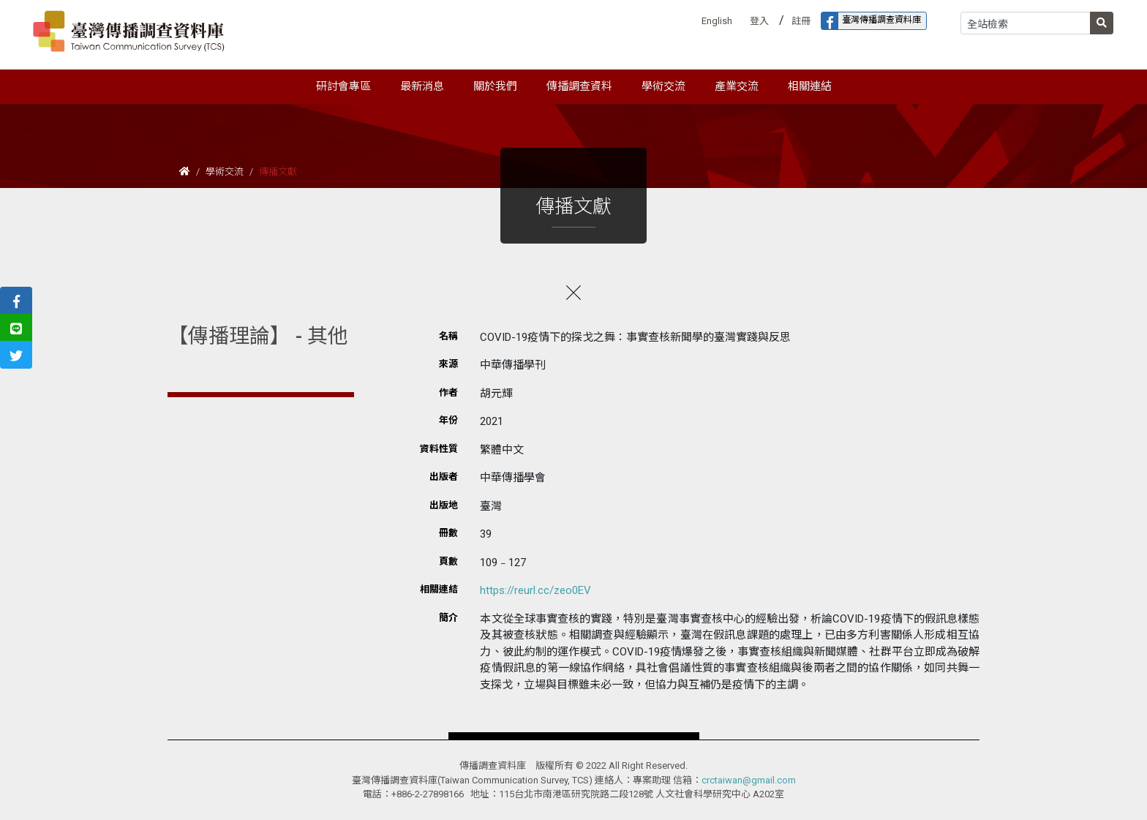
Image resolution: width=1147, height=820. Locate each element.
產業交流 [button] (737, 86)
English (717, 20)
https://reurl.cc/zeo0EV (535, 590)
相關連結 (810, 86)
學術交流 (225, 171)
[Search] (1025, 23)
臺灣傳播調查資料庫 (871, 20)
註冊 (801, 20)
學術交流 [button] (663, 86)
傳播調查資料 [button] (579, 86)
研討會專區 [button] (343, 86)
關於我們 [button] (495, 86)
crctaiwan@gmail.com (749, 780)
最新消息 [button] (422, 86)
